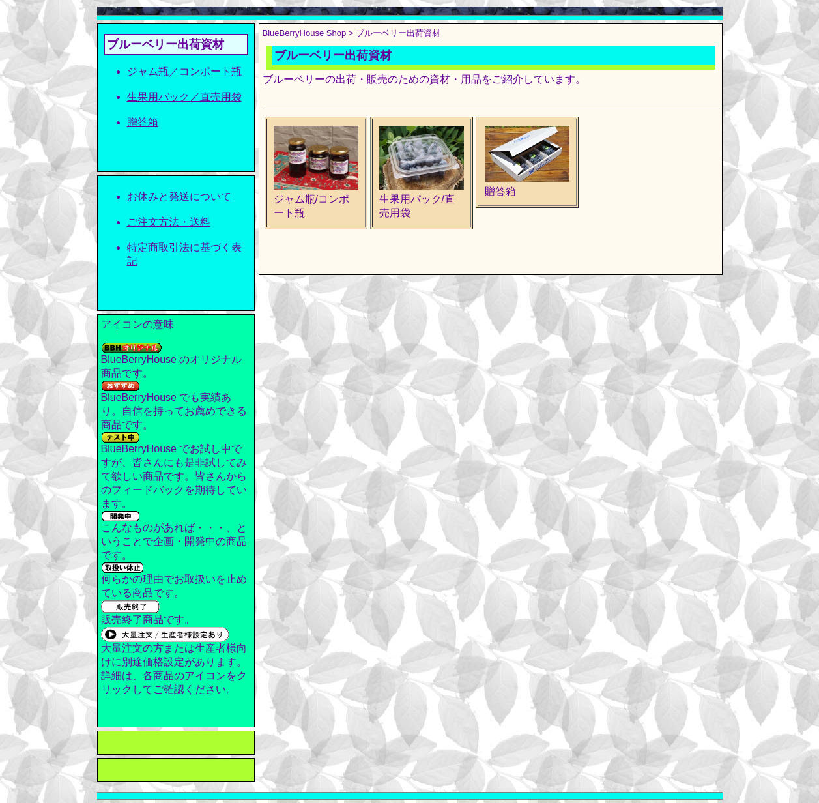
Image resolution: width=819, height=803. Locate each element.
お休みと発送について (179, 196)
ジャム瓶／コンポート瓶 (184, 71)
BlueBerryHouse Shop (305, 33)
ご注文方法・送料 (168, 221)
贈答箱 (142, 122)
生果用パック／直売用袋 (184, 96)
